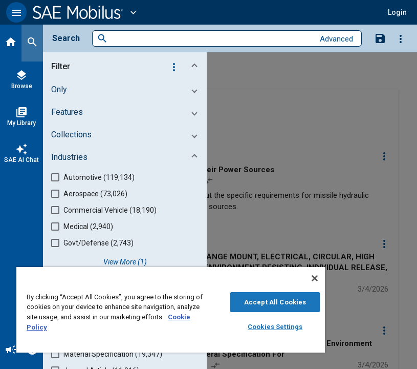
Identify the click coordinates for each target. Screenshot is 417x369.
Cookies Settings (275, 327)
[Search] (32, 43)
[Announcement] (10, 350)
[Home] (10, 43)
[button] (16, 12)
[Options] (400, 38)
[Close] (315, 278)
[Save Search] (380, 38)
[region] (170, 310)
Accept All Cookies (275, 302)
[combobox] (211, 39)
